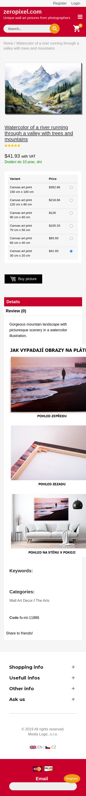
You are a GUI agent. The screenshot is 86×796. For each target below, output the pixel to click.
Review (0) (16, 311)
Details (13, 302)
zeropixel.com (36, 14)
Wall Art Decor (21, 600)
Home (8, 43)
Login (75, 3)
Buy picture (23, 278)
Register (60, 3)
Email (42, 778)
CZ (53, 747)
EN (39, 747)
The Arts (43, 600)
